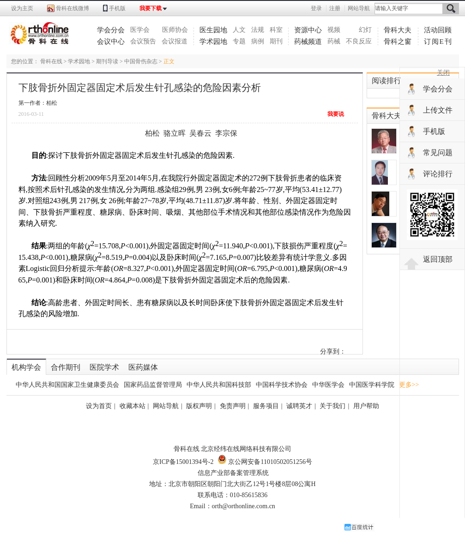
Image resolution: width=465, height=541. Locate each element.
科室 (276, 29)
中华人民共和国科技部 (219, 384)
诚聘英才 (299, 406)
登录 (316, 8)
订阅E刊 (438, 41)
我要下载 (150, 8)
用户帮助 (366, 406)
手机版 (117, 8)
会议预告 (143, 41)
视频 (333, 29)
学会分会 (111, 30)
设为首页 (99, 406)
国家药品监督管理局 (153, 384)
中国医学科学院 (371, 384)
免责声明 (233, 406)
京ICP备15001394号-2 (183, 461)
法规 (257, 29)
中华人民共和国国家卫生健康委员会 (67, 384)
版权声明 (199, 406)
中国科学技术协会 (282, 384)
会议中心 (111, 41)
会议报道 (174, 41)
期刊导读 (107, 61)
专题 (239, 41)
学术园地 (213, 41)
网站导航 (359, 8)
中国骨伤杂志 (140, 61)
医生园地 (213, 30)
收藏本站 (132, 406)
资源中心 (308, 30)
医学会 (140, 29)
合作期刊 (65, 367)
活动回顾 (438, 30)
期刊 (276, 41)
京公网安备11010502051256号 (264, 461)
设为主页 (22, 8)
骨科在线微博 (72, 8)
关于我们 (332, 406)
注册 (334, 8)
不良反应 (359, 41)
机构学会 (26, 367)
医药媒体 (143, 367)
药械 (333, 41)
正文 (169, 61)
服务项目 (266, 406)
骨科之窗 (397, 41)
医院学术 (104, 367)
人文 (239, 29)
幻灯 (365, 29)
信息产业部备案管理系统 (233, 472)
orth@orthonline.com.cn (243, 506)
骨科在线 (51, 61)
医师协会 (175, 29)
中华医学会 (328, 384)
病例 (257, 41)
